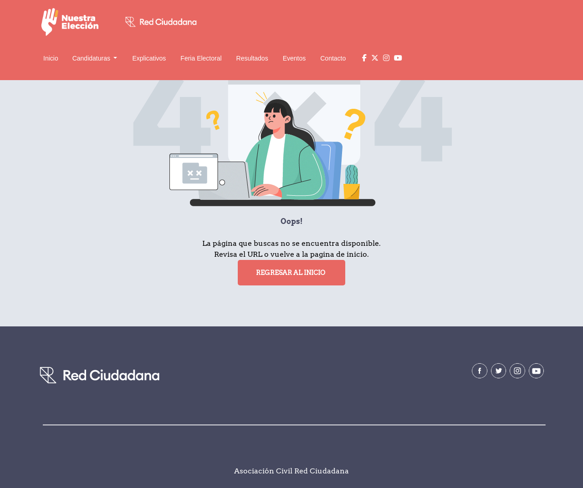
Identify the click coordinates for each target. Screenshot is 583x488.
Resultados (252, 58)
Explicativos (149, 58)
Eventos (294, 58)
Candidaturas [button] (92, 58)
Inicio (50, 58)
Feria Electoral (200, 58)
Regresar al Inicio (290, 272)
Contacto (333, 58)
